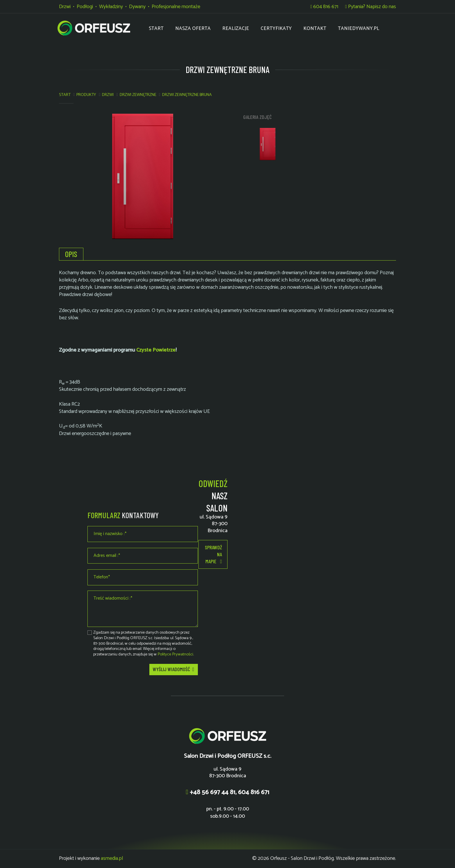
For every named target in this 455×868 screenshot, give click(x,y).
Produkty (86, 94)
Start (65, 94)
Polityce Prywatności (175, 654)
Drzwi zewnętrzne (138, 94)
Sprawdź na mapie (213, 554)
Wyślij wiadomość (173, 669)
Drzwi (108, 94)
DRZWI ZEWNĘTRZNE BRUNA (187, 94)
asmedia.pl (112, 858)
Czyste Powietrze (155, 350)
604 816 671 (324, 6)
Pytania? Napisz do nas (370, 6)
